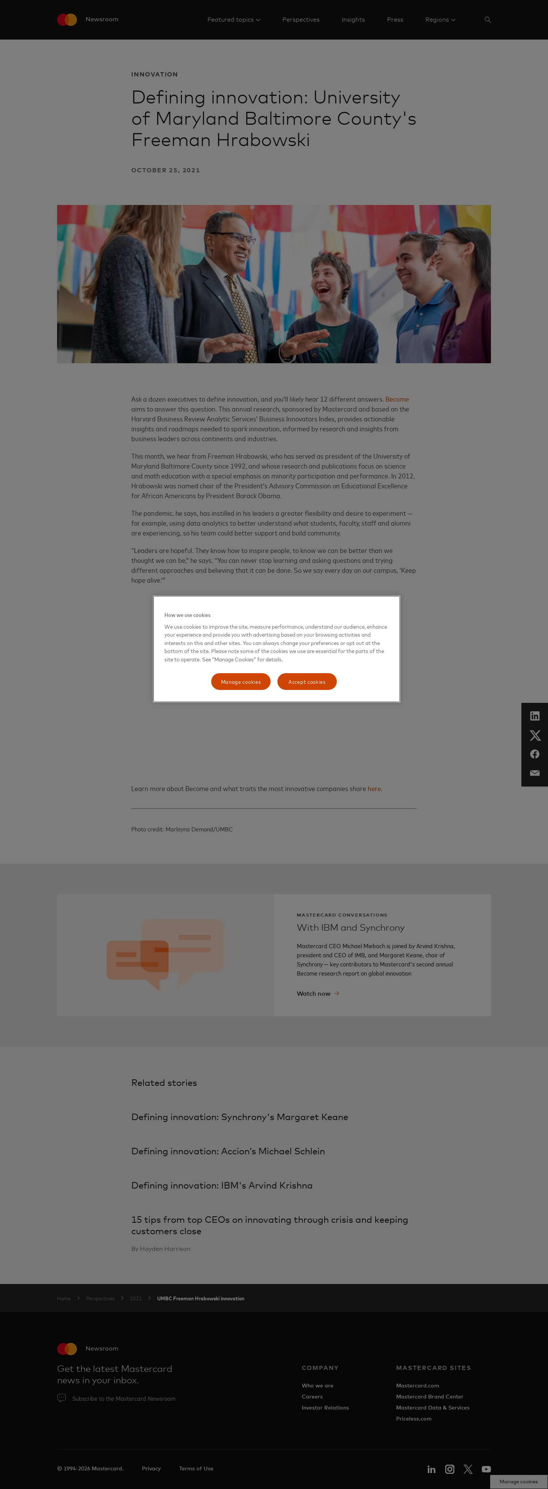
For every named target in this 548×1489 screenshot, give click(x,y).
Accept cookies (307, 681)
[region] (276, 649)
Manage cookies (241, 681)
